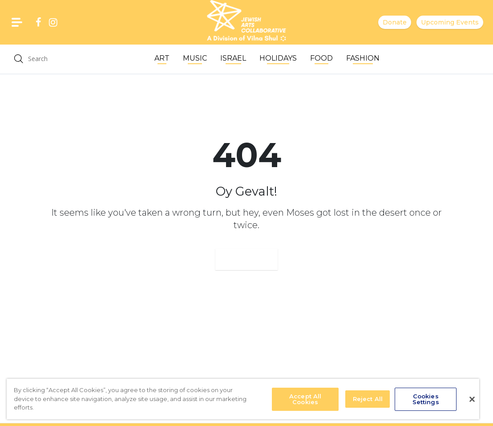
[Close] (472, 399)
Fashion (363, 58)
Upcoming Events (450, 22)
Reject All (368, 398)
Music (195, 58)
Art (162, 58)
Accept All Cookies (305, 399)
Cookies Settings (425, 399)
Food (321, 58)
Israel (233, 58)
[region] (243, 399)
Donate (395, 22)
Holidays (278, 58)
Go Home (246, 259)
